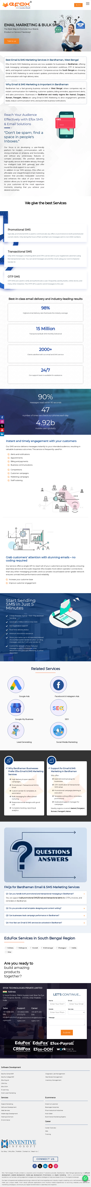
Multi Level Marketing (8, 1093)
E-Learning (5, 1090)
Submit (67, 1032)
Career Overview (50, 1128)
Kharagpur (62, 948)
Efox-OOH (4, 1087)
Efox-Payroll (5, 1080)
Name (51, 1001)
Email (70, 1001)
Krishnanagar (48, 948)
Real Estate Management (54, 1077)
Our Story (4, 1151)
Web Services (5, 1110)
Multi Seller (49, 1114)
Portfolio (18, 1151)
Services (70, 1009)
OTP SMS (14, 276)
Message (51, 1018)
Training (48, 1134)
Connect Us (45, 1159)
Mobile (51, 1009)
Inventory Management (53, 1080)
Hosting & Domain (7, 1117)
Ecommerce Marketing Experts (55, 1117)
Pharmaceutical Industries (54, 1110)
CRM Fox (4, 1083)
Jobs (46, 1131)
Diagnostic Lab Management (55, 1074)
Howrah (35, 948)
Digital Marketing (7, 1104)
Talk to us (11, 41)
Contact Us (26, 1151)
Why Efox (12, 1151)
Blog (78, 5)
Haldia (73, 948)
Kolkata (10, 948)
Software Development (8, 1107)
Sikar (9, 952)
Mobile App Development (9, 1114)
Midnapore (22, 948)
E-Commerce (5, 1120)
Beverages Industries (52, 1107)
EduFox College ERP (7, 1077)
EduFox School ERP (7, 1074)
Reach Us (34, 1151)
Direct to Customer (51, 1104)
